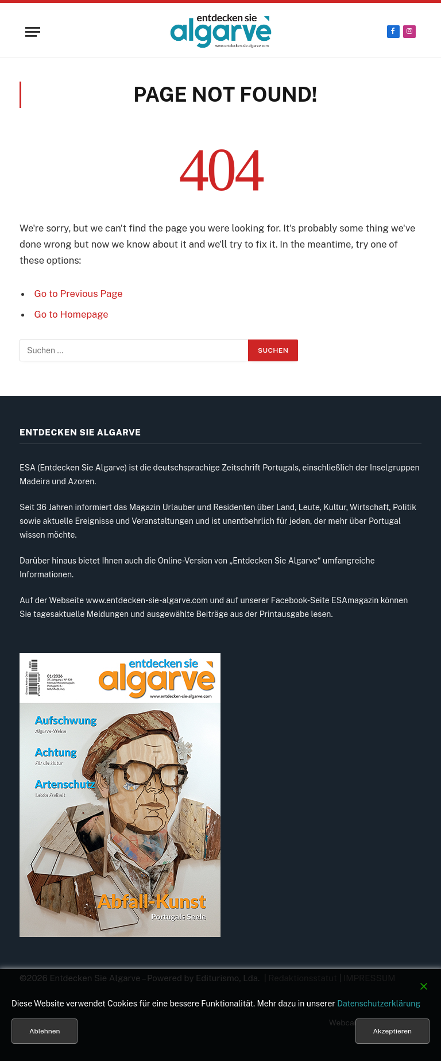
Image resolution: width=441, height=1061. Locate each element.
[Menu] (32, 32)
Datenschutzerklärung (378, 1003)
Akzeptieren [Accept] (392, 1031)
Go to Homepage (71, 314)
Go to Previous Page (78, 293)
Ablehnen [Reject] (44, 1031)
